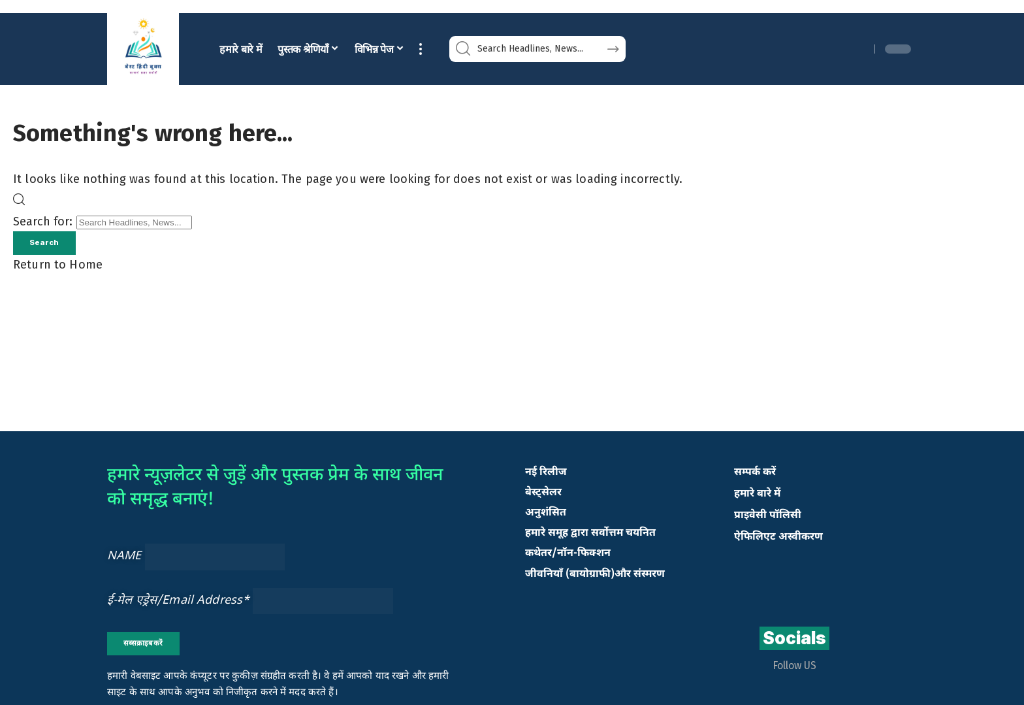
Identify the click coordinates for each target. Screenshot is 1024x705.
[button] (420, 49)
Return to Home (58, 267)
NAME (124, 558)
